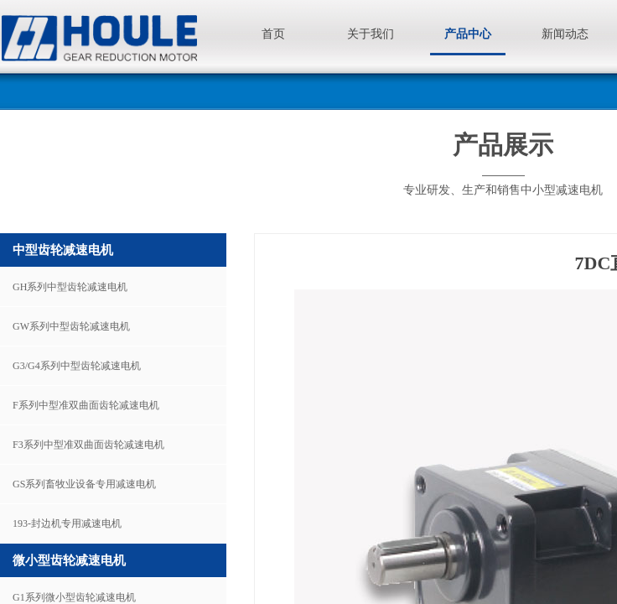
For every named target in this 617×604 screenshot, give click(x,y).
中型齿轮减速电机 (63, 250)
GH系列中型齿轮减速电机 (70, 287)
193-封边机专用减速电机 (67, 523)
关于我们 (370, 34)
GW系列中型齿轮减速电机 (71, 326)
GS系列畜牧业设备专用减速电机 (84, 484)
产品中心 (467, 34)
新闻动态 (565, 34)
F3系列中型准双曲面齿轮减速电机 (88, 444)
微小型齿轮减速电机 (69, 560)
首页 (273, 34)
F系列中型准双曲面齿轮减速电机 (86, 405)
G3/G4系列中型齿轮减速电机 (77, 366)
